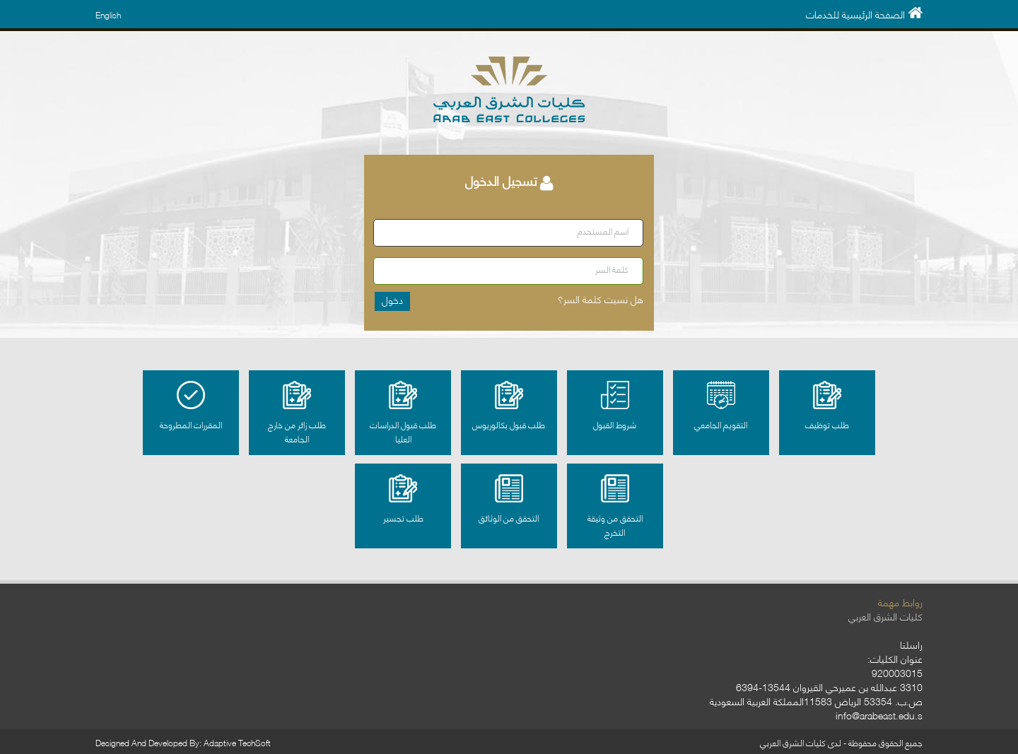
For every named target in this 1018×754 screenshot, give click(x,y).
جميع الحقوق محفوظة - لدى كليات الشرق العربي (841, 742)
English (108, 14)
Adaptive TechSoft (237, 742)
